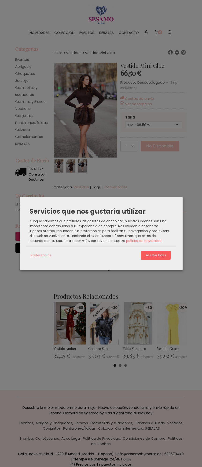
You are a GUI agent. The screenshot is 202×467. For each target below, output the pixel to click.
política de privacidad (144, 240)
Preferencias (41, 255)
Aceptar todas (156, 255)
